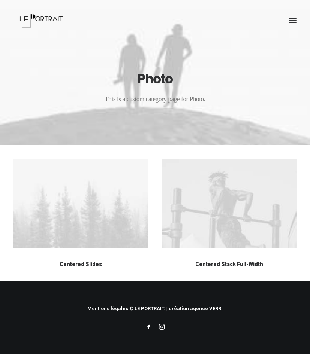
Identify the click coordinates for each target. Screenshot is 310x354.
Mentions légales (107, 308)
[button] (293, 20)
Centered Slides (81, 264)
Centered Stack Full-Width (229, 265)
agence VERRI (206, 308)
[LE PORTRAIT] (40, 20)
